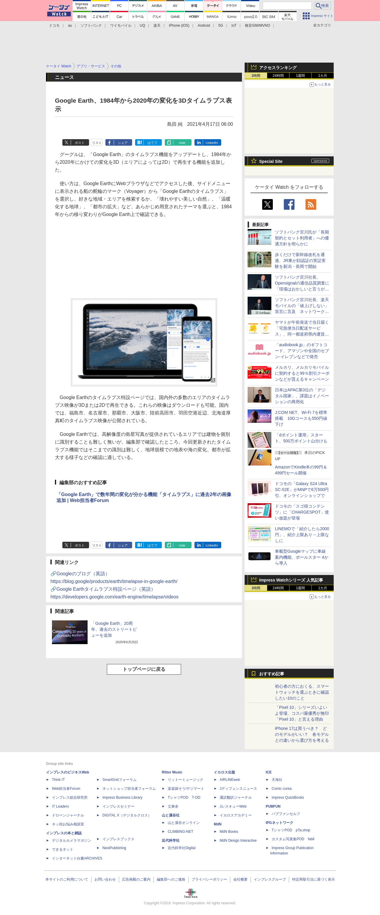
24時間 (278, 76)
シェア (123, 142)
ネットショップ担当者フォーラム (129, 789)
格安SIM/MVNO (257, 25)
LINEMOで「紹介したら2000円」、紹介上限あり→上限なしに (302, 534)
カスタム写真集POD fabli (293, 839)
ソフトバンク (91, 25)
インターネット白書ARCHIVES (77, 858)
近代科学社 (171, 840)
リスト (97, 142)
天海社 (277, 780)
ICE (269, 772)
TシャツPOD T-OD (184, 797)
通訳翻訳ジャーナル (236, 797)
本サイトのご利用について (66, 879)
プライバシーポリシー (209, 879)
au (70, 25)
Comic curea (282, 789)
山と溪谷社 (171, 815)
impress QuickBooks (288, 797)
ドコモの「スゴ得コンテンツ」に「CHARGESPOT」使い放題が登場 (302, 512)
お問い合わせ (105, 879)
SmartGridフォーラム (119, 780)
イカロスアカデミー (236, 815)
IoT (234, 25)
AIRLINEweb (230, 780)
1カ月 (322, 76)
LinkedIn (212, 142)
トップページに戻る (144, 669)
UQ (142, 25)
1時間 (256, 76)
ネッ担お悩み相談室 (68, 824)
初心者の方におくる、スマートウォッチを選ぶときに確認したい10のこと (302, 692)
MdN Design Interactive (238, 840)
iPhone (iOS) (179, 25)
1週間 (300, 76)
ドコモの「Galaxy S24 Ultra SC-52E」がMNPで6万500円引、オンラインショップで (302, 489)
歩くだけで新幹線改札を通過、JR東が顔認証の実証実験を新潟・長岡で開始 (300, 260)
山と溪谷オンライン (184, 823)
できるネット (62, 849)
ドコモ (54, 25)
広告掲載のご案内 (136, 879)
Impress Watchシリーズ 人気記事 (291, 580)
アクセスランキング (278, 67)
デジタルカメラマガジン (71, 840)
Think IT (58, 780)
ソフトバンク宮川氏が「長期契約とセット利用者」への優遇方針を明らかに (302, 238)
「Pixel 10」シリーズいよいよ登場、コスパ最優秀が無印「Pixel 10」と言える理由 (302, 713)
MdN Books (229, 832)
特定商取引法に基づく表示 (313, 879)
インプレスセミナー (118, 806)
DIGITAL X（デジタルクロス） (126, 815)
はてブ (152, 142)
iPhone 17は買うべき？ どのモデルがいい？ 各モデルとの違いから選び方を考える (302, 734)
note (182, 142)
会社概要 (240, 879)
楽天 (157, 25)
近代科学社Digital (181, 848)
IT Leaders (60, 806)
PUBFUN (273, 806)
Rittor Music (172, 772)
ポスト (80, 142)
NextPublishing (114, 848)
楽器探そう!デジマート (186, 789)
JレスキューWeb (233, 806)
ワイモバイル (121, 25)
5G (220, 25)
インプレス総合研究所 (70, 797)
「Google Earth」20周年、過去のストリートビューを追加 (114, 629)
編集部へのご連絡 (171, 879)
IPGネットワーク (279, 823)
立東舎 (173, 806)
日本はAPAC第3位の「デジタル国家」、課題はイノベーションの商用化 (302, 395)
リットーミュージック (185, 780)
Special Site (271, 161)
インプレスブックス (118, 839)
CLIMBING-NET (180, 832)
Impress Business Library (122, 797)
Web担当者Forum (66, 789)
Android (204, 25)
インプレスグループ (270, 879)
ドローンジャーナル (68, 815)
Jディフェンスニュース (238, 789)
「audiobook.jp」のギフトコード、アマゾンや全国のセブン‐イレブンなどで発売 (302, 350)
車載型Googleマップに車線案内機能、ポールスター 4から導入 (301, 557)
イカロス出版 (224, 772)
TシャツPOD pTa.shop (291, 830)
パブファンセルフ (286, 814)
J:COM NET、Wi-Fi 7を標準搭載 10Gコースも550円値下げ (301, 418)
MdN (217, 824)
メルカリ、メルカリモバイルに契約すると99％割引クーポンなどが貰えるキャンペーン (302, 373)
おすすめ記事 (271, 673)
